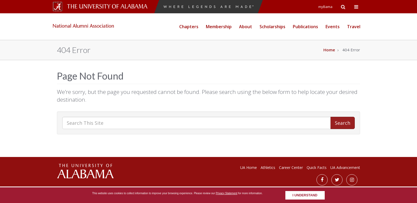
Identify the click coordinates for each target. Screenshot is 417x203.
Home (329, 49)
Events (333, 27)
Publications (305, 27)
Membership (219, 27)
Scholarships (272, 27)
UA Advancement (345, 167)
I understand (305, 195)
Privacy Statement (226, 193)
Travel (353, 27)
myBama (325, 6)
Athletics (268, 167)
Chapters (188, 27)
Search (342, 123)
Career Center (291, 167)
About (245, 27)
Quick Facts (317, 167)
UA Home (248, 167)
